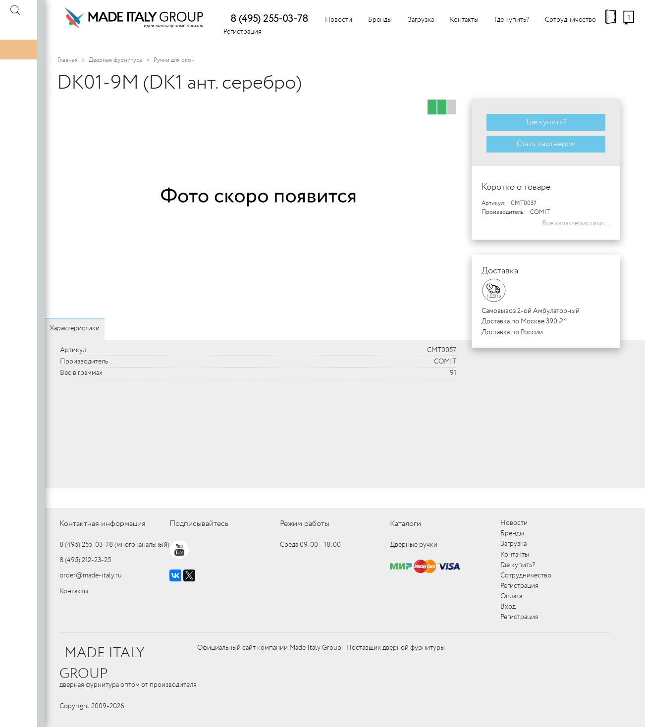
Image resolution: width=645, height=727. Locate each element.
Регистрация (242, 32)
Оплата (511, 596)
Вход (508, 607)
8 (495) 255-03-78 (269, 19)
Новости (338, 20)
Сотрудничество (570, 20)
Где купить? (511, 20)
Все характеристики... (576, 223)
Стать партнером (546, 144)
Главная (67, 60)
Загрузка (421, 20)
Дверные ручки (413, 545)
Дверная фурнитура (116, 60)
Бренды (380, 20)
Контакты (464, 20)
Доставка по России (512, 332)
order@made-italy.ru (90, 575)
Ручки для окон (174, 60)
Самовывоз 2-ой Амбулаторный (531, 311)
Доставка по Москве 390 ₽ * (524, 321)
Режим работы (304, 523)
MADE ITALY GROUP (101, 663)
